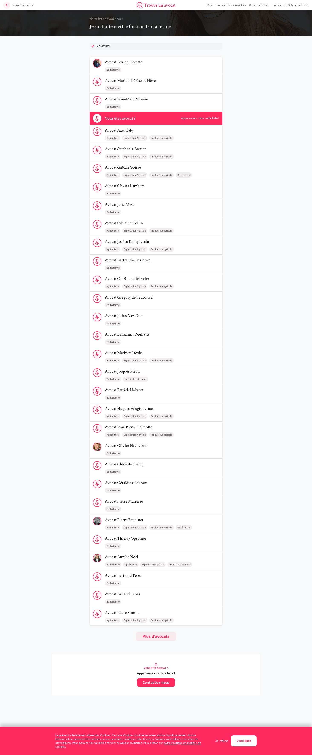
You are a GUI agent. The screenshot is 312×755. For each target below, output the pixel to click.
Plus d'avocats (156, 636)
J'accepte (244, 740)
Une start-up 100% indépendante (291, 5)
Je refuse (222, 741)
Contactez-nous (156, 682)
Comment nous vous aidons (230, 5)
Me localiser (103, 46)
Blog (209, 5)
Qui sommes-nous (259, 5)
